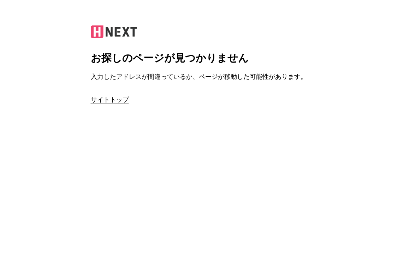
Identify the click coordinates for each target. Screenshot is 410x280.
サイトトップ (110, 99)
